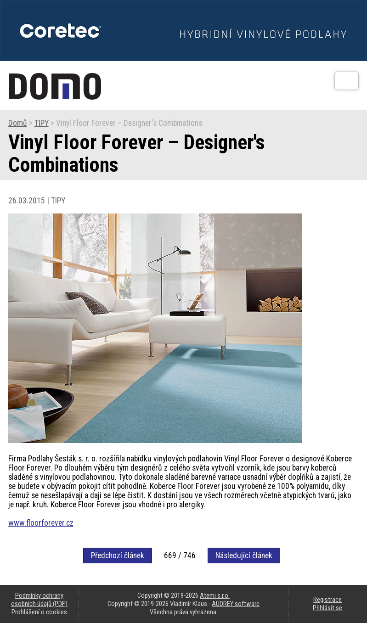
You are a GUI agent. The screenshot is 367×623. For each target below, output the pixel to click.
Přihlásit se (327, 608)
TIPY (41, 123)
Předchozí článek (117, 555)
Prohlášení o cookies (39, 612)
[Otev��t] (346, 81)
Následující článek (243, 555)
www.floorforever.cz (40, 523)
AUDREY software (236, 604)
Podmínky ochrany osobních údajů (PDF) (39, 599)
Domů (17, 123)
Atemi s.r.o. (215, 595)
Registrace (327, 599)
